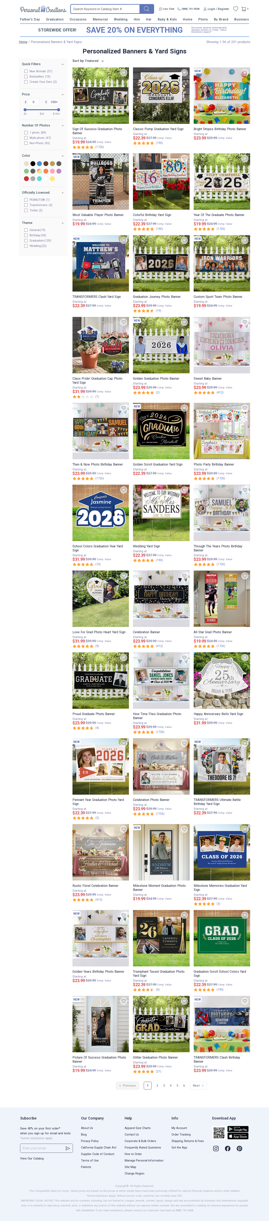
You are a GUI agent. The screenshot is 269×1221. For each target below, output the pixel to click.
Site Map (130, 1167)
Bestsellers (40, 76)
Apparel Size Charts (138, 1128)
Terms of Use (90, 1160)
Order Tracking (181, 1134)
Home (187, 19)
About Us (87, 1128)
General (35, 230)
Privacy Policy (90, 1141)
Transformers (41, 205)
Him (137, 19)
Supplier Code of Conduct (97, 1154)
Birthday (35, 235)
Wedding (121, 19)
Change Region (134, 1173)
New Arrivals (41, 71)
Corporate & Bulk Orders (140, 1141)
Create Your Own (43, 81)
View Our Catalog (32, 1158)
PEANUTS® (40, 199)
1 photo (38, 132)
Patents (86, 1167)
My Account (179, 1128)
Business (241, 19)
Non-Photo (40, 143)
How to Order (133, 1154)
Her (149, 19)
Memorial (100, 19)
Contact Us (132, 1134)
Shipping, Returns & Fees (188, 1141)
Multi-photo (40, 137)
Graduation (55, 19)
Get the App (179, 1147)
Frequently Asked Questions (143, 1147)
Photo (203, 19)
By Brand (221, 19)
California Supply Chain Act (98, 1147)
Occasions (78, 19)
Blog (84, 1134)
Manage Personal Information (144, 1160)
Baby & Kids (167, 19)
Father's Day (30, 19)
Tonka (36, 210)
